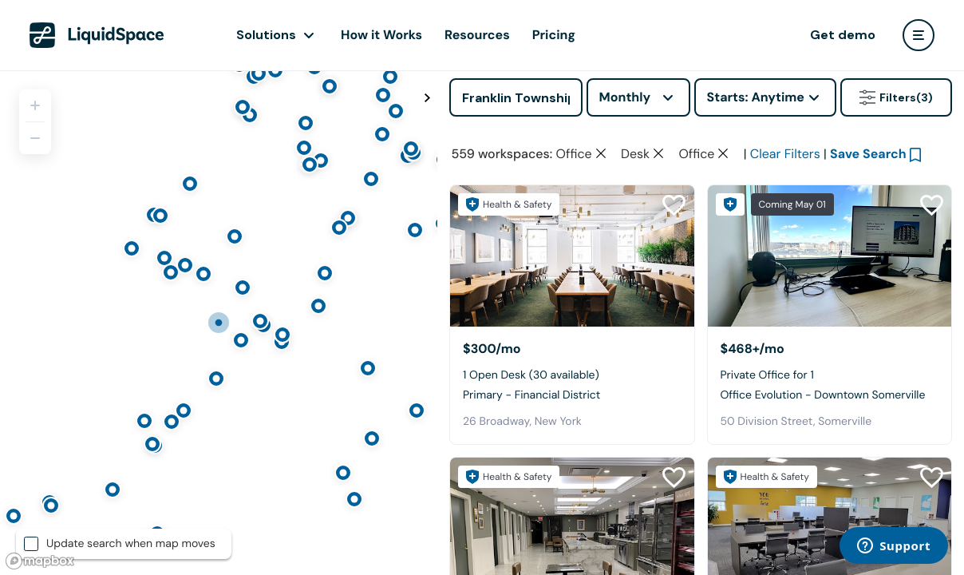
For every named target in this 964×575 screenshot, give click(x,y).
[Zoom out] (35, 138)
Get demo (842, 34)
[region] (218, 322)
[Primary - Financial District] (572, 256)
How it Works (381, 34)
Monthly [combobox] (625, 97)
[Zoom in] (35, 105)
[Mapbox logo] (40, 561)
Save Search (868, 153)
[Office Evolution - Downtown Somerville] (830, 256)
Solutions (266, 34)
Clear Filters (785, 153)
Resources (477, 34)
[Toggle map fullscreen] (427, 98)
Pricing (553, 34)
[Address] (516, 97)
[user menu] (918, 35)
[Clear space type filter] (601, 153)
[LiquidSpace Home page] (97, 35)
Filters (896, 97)
